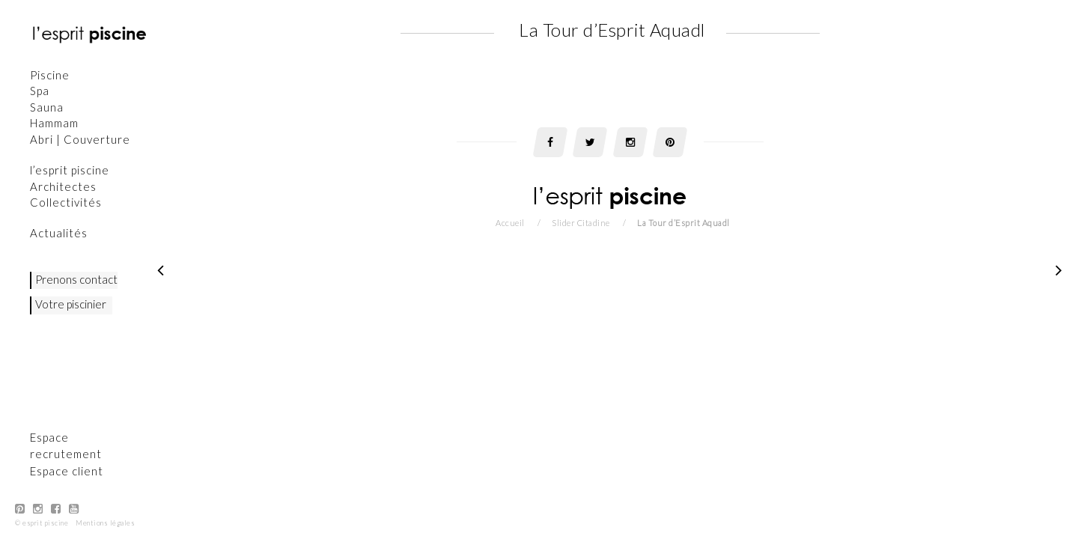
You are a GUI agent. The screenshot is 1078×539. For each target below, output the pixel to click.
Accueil (510, 223)
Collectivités (67, 202)
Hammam (55, 123)
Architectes (64, 186)
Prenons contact (77, 279)
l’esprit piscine (70, 170)
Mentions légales (105, 523)
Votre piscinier (71, 304)
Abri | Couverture (81, 139)
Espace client (67, 471)
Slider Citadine (581, 223)
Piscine (50, 75)
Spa (40, 90)
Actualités (59, 233)
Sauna (47, 107)
